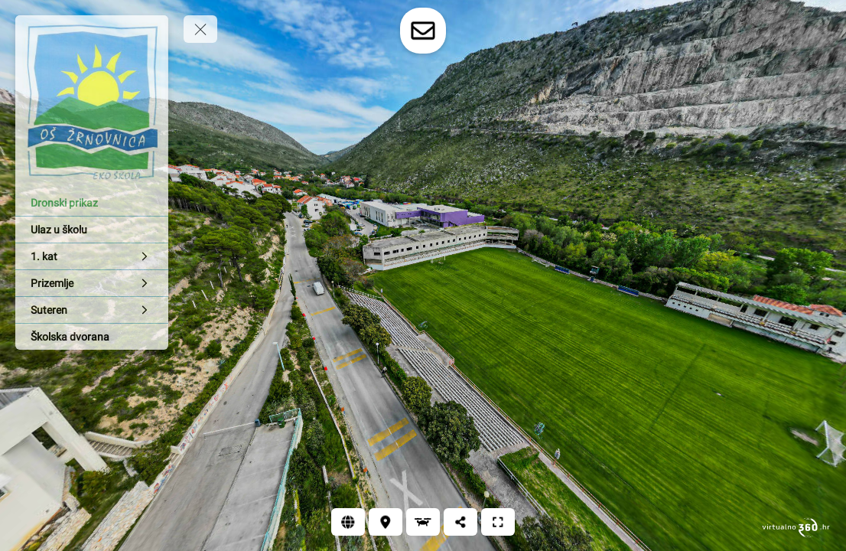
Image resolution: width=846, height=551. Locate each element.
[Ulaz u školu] (91, 230)
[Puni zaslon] (498, 522)
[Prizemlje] (91, 283)
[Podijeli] (460, 522)
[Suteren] (91, 310)
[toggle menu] (200, 29)
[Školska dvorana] (91, 337)
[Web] (348, 522)
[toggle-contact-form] (423, 31)
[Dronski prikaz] (91, 203)
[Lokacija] (385, 522)
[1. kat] (91, 256)
